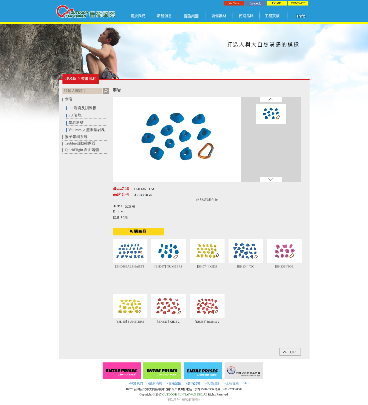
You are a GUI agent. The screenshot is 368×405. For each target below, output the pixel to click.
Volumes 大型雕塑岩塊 (86, 130)
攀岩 (68, 99)
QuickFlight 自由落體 (82, 150)
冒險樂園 (191, 16)
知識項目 (302, 16)
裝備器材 (219, 16)
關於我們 (139, 16)
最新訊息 (165, 16)
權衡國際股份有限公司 (85, 12)
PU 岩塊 (75, 115)
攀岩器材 (76, 122)
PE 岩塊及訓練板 (82, 108)
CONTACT (298, 3)
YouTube (234, 3)
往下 (271, 179)
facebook (255, 3)
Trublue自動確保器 (80, 143)
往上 (271, 99)
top (292, 352)
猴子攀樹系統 (76, 137)
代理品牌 (246, 16)
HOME (276, 3)
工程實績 (274, 16)
